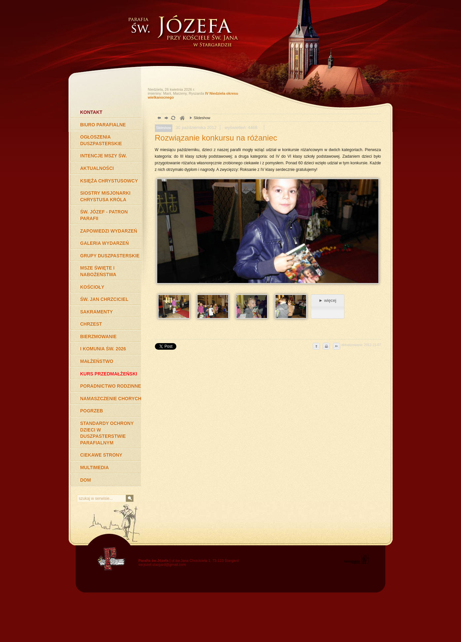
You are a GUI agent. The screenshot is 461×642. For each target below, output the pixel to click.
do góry (316, 347)
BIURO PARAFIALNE (103, 124)
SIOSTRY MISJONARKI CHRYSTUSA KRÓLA (105, 196)
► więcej (327, 300)
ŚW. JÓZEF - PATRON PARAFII (104, 215)
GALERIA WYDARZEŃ (104, 243)
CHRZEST (91, 324)
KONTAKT (91, 112)
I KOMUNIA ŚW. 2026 (103, 348)
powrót (158, 118)
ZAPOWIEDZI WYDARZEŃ (108, 231)
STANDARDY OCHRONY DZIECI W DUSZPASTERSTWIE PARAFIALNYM (107, 433)
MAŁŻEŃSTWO (96, 361)
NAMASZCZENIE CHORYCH (110, 398)
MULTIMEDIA (94, 467)
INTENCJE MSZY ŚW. (103, 155)
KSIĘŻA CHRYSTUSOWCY (109, 180)
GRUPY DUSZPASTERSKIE (110, 255)
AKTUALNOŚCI (97, 168)
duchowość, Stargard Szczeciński (182, 118)
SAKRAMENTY (96, 311)
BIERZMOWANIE (98, 336)
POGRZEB (91, 410)
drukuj (326, 347)
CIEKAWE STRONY (101, 455)
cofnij (336, 347)
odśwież (173, 118)
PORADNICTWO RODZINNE (110, 386)
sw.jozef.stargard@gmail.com (162, 564)
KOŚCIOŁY (92, 287)
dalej (165, 118)
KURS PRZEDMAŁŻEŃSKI (108, 373)
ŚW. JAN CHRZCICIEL (104, 299)
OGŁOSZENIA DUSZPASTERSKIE (101, 140)
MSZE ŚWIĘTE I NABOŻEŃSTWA (98, 271)
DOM (85, 480)
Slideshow (198, 118)
